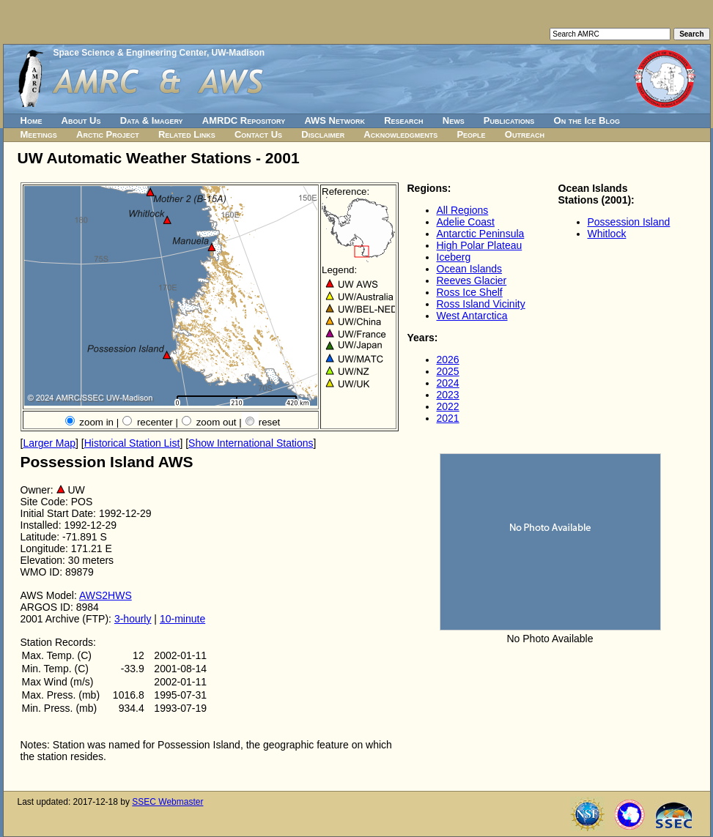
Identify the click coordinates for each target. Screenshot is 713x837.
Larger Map (49, 443)
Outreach (524, 134)
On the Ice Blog (587, 120)
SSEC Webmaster (167, 802)
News (454, 120)
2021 (448, 418)
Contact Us (258, 134)
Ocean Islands (470, 269)
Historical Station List (132, 443)
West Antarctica (472, 315)
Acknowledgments (400, 134)
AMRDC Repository (243, 120)
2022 (448, 406)
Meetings (39, 134)
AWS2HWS (105, 595)
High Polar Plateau (479, 245)
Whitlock (607, 233)
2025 (448, 371)
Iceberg (454, 257)
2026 (448, 359)
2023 (448, 395)
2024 (448, 383)
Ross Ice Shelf (470, 292)
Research (403, 120)
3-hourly (133, 619)
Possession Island (629, 222)
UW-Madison (238, 53)
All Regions (463, 210)
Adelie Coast (466, 222)
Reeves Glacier (472, 280)
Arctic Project (107, 134)
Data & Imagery (151, 120)
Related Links (186, 134)
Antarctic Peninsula (481, 233)
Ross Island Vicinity (481, 304)
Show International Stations (250, 443)
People (471, 134)
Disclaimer (322, 134)
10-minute (182, 619)
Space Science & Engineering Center (130, 53)
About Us (81, 120)
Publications (509, 120)
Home (32, 120)
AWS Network (334, 120)
